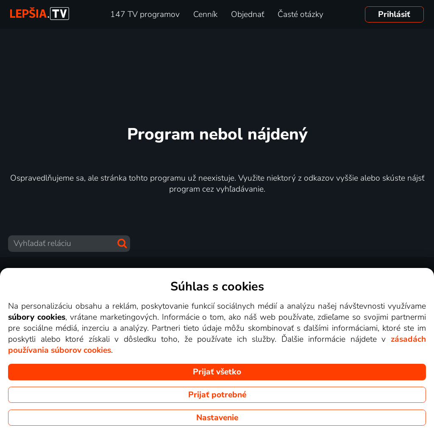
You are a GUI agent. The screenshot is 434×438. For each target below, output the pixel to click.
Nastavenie (217, 417)
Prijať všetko (217, 371)
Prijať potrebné (217, 394)
